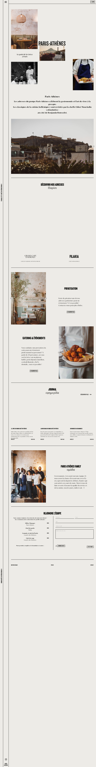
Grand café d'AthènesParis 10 (1, 576)
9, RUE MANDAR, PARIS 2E (74, 261)
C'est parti (90, 547)
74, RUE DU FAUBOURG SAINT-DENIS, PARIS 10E (30, 261)
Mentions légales (15, 565)
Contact (92, 565)
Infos (47, 523)
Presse (52, 565)
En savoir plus (71, 312)
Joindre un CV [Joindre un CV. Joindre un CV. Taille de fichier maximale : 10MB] (62, 546)
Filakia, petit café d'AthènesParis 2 (1, 192)
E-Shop (92, 2)
